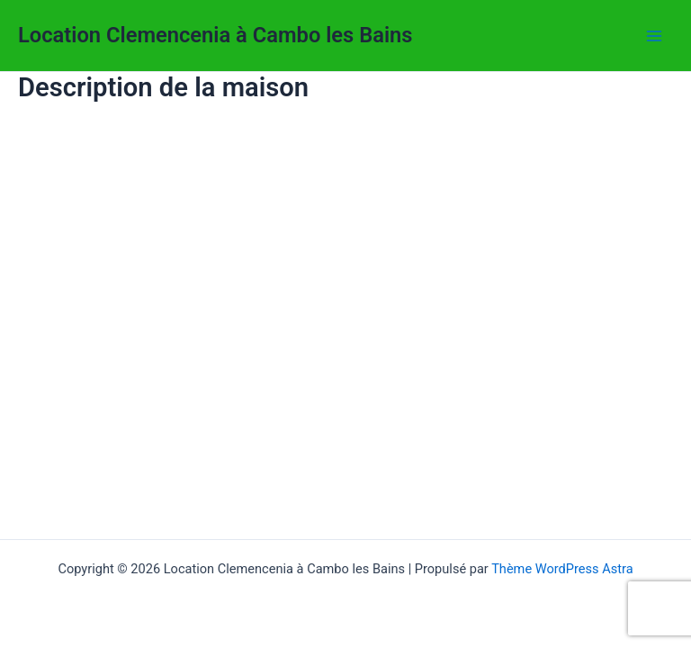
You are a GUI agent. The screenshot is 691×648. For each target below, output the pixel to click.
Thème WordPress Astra (562, 569)
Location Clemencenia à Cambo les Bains (215, 35)
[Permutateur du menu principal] (654, 36)
